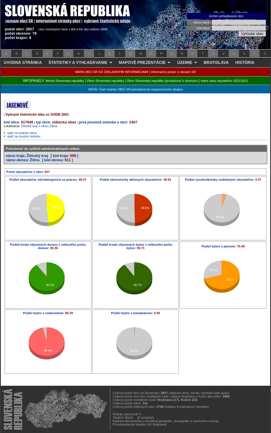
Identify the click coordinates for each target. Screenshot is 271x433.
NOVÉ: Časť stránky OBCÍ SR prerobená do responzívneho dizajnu (135, 89)
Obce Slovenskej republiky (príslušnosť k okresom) (162, 80)
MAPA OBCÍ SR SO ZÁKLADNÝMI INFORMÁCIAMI (111, 72)
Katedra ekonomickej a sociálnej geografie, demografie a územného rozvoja (166, 421)
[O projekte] (145, 417)
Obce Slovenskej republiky (105, 80)
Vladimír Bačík (123, 417)
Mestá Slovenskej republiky (65, 80)
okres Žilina (49, 126)
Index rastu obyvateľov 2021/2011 (224, 80)
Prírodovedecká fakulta (129, 424)
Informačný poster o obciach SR (173, 72)
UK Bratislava (157, 424)
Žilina (35, 160)
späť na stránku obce (22, 133)
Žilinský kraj (29, 126)
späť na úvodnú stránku (23, 136)
